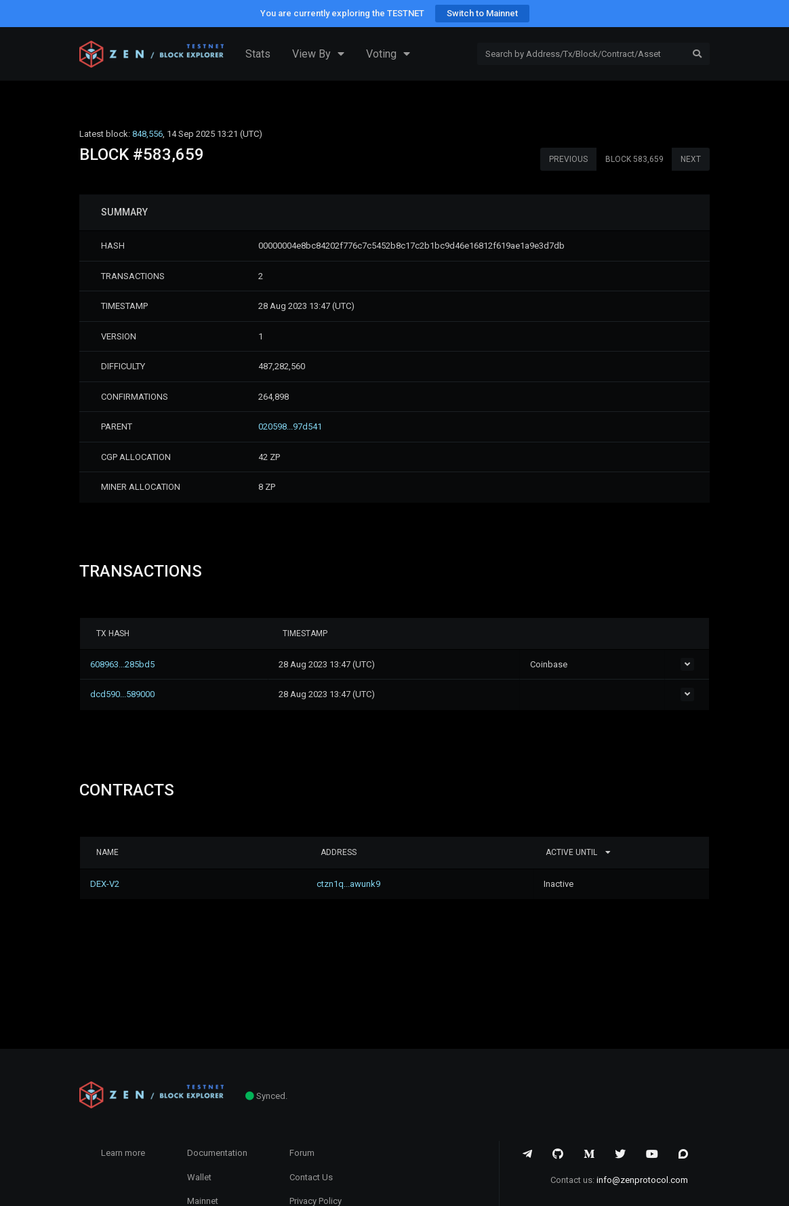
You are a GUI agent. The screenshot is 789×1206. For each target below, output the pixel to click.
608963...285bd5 (128, 664)
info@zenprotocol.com (642, 1180)
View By (318, 54)
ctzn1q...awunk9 (285, 884)
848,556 (147, 134)
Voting (388, 54)
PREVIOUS (568, 159)
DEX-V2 (110, 884)
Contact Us (311, 1177)
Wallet (199, 1177)
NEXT (691, 159)
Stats (257, 53)
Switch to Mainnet (482, 13)
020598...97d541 (290, 426)
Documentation (217, 1153)
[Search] (581, 54)
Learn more (123, 1153)
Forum (302, 1153)
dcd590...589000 (128, 694)
